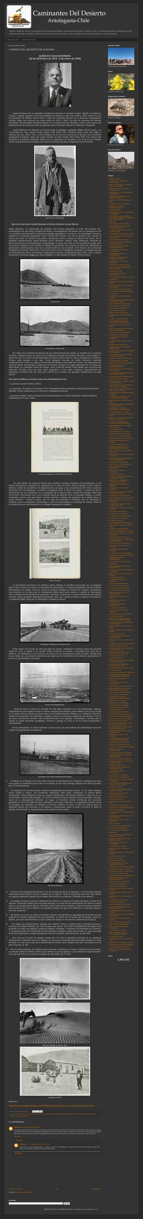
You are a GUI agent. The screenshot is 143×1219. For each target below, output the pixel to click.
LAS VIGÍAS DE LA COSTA (117, 856)
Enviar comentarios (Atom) (25, 1192)
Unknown (17, 1127)
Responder (17, 1136)
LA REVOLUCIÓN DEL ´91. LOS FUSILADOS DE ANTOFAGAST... (119, 652)
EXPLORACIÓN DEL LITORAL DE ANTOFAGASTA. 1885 (119, 504)
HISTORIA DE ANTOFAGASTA (53, 1114)
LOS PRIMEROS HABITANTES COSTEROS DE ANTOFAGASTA (119, 321)
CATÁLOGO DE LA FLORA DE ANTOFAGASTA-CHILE (118, 793)
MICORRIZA (113, 832)
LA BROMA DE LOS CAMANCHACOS (120, 686)
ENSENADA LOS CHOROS (117, 700)
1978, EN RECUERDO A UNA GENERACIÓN (118, 467)
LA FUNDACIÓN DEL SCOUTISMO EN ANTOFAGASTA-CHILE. (121, 492)
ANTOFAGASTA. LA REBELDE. (118, 514)
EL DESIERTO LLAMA (116, 936)
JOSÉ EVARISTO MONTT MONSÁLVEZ (121, 716)
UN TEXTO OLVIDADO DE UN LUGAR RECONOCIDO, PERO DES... (121, 723)
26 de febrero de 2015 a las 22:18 (40, 1144)
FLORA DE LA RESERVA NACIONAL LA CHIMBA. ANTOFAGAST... (121, 477)
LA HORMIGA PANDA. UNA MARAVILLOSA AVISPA (117, 366)
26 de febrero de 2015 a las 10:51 (30, 1127)
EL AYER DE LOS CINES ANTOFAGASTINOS (116, 207)
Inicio (56, 1189)
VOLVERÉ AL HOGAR (116, 858)
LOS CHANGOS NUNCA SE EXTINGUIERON (117, 254)
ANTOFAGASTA (19, 1114)
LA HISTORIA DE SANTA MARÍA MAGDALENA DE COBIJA (119, 665)
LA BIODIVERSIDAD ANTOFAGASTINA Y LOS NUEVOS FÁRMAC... (121, 373)
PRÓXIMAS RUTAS (29, 40)
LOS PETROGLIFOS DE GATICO (119, 431)
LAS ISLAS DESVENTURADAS (118, 583)
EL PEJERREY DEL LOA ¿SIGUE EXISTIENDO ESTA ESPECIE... (119, 739)
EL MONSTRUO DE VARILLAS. (118, 345)
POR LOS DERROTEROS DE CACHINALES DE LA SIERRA (118, 933)
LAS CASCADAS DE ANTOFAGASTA (120, 289)
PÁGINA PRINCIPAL (115, 179)
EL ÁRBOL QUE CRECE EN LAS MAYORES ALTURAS (119, 878)
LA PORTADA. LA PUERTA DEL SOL (120, 464)
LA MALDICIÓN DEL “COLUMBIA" (119, 412)
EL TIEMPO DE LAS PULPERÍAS (119, 742)
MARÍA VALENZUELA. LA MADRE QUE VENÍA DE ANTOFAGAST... (121, 459)
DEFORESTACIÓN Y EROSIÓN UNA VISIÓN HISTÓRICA (120, 755)
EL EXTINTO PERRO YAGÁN (118, 797)
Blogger (96, 1209)
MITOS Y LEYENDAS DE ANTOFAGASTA (84, 1114)
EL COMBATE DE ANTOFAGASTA (119, 495)
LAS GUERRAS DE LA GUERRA (119, 588)
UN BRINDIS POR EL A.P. (117, 765)
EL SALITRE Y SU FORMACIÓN (119, 830)
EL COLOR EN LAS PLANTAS (118, 721)
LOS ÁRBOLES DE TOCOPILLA (119, 308)
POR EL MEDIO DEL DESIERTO (119, 924)
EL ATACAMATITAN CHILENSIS (118, 775)
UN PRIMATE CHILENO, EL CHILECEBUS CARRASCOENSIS (119, 697)
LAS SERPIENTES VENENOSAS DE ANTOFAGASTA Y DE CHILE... (120, 784)
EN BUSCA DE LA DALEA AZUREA (119, 561)
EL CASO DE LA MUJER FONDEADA (120, 759)
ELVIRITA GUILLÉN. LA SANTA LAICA (120, 358)
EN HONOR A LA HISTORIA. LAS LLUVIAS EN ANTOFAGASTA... (119, 397)
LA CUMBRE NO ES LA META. (118, 900)
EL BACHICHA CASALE (116, 799)
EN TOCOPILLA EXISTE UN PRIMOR (120, 718)
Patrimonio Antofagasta (16, 1116)
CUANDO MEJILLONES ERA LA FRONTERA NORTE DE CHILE (119, 447)
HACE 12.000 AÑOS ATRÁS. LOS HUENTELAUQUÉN (119, 197)
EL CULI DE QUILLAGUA (117, 656)
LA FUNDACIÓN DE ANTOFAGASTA (120, 826)
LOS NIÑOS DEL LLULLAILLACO (119, 707)
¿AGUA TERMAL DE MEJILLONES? (120, 304)
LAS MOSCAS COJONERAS (118, 886)
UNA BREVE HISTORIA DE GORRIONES (121, 644)
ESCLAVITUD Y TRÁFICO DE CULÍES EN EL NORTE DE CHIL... (120, 355)
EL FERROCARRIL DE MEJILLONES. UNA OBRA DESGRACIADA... (120, 727)
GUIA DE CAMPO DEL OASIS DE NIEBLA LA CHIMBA (119, 839)
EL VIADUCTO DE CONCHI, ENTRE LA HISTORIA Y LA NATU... (121, 790)
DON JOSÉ (112, 221)
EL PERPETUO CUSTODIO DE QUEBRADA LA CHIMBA (118, 258)
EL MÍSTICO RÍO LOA (116, 658)
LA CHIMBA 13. (114, 279)
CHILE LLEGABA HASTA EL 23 (118, 313)
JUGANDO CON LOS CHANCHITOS (120, 614)
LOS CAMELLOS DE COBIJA (118, 511)
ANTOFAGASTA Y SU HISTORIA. (119, 204)
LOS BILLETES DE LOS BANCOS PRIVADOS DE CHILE (119, 768)
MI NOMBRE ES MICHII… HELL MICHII (121, 871)
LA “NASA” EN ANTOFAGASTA (118, 319)
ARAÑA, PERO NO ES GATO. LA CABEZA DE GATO (119, 593)
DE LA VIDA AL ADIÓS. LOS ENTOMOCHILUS (117, 601)
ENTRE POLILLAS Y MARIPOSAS (119, 882)
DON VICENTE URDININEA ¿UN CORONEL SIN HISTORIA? (119, 481)
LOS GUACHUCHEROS (116, 810)
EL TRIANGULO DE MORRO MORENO (121, 291)
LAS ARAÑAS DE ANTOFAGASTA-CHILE (121, 277)
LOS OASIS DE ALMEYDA (117, 310)
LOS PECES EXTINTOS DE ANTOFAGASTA (117, 274)
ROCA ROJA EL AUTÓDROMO (118, 703)
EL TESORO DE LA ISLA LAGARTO (120, 516)
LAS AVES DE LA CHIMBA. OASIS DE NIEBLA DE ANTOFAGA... (120, 418)
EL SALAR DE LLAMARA (116, 634)
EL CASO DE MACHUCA (116, 616)
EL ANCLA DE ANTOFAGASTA (118, 444)
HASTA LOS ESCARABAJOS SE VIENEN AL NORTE (119, 907)
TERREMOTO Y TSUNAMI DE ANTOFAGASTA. (118, 181)
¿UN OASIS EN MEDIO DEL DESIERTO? (121, 876)
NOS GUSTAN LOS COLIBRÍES (118, 694)
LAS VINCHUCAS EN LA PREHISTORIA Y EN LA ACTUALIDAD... (121, 242)
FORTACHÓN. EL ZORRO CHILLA (119, 543)
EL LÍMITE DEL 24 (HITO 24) (118, 608)
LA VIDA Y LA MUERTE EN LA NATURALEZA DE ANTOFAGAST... (119, 422)
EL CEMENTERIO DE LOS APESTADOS (121, 234)
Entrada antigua (96, 1189)
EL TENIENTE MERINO (116, 577)
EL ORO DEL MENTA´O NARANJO (119, 590)
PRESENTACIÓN (13, 40)
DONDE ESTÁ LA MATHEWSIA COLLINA (121, 807)
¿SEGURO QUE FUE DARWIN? (119, 712)
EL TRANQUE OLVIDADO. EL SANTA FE (121, 672)
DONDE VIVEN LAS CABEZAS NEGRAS (121, 942)
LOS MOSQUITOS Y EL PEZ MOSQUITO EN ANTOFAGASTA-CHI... (121, 649)
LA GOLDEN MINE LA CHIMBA (118, 705)
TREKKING (26, 1116)
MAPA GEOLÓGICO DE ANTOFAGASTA (121, 498)
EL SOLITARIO (113, 294)
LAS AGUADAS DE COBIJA (117, 846)
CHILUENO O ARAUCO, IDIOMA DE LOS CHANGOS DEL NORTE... (121, 300)
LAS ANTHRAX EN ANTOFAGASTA (120, 922)
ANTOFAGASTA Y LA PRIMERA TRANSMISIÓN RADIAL (118, 246)
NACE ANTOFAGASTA (116, 429)
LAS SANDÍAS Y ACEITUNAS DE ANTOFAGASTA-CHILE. (119, 226)
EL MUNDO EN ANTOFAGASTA (118, 335)
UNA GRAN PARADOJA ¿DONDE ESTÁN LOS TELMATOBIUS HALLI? (120, 619)
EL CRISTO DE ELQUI (116, 520)
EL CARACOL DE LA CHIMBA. (118, 518)
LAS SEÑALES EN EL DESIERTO (119, 332)
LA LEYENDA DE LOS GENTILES (119, 947)
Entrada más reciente (15, 1189)
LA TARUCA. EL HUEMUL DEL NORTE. (121, 555)
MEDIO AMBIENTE (67, 1114)
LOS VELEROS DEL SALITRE (118, 379)
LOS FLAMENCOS (115, 823)
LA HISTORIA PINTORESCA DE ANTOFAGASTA (119, 250)
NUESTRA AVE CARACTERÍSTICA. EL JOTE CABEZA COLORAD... (121, 389)
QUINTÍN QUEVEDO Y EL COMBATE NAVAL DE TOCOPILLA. (120, 185)
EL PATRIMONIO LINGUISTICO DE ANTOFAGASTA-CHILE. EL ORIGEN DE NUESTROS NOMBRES (121, 217)
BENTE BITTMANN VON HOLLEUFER (120, 438)
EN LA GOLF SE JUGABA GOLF (119, 586)
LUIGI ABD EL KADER (116, 271)
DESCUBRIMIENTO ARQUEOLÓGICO (121, 523)
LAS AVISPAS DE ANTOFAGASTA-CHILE (121, 866)
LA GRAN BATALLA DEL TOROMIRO (120, 753)
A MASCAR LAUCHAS (116, 709)
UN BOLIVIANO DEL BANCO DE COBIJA (121, 747)
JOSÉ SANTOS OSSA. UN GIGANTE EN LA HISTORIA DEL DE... (121, 404)
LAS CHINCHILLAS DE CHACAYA (119, 306)
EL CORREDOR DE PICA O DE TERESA (121, 668)
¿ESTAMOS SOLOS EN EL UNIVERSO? (121, 945)
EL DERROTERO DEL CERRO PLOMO (121, 377)
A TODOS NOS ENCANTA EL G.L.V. (120, 744)
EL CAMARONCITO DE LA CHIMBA (120, 553)
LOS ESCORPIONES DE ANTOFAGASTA (116, 771)
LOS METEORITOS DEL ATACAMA (120, 714)
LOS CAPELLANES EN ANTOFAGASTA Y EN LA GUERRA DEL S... (121, 329)
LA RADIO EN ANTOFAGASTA (118, 646)
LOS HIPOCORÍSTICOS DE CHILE (119, 904)
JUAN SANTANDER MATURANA (119, 240)
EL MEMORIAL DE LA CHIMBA (118, 361)
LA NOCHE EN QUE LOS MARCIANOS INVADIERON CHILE (121, 540)
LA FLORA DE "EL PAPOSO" (118, 930)
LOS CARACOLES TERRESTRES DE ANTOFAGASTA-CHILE (120, 835)
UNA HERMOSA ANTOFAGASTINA (119, 434)
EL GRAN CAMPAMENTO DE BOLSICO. (121, 531)
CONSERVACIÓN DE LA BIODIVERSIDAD (116, 558)
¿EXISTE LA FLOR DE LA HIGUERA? (120, 869)
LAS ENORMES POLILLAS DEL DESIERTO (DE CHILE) (118, 863)
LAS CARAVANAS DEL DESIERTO (119, 692)
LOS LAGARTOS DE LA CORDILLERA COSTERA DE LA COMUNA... (120, 385)
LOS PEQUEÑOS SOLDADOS (118, 462)
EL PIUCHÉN (113, 564)
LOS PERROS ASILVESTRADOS (119, 537)
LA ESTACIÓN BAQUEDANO (118, 828)
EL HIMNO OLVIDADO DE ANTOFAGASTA (117, 604)
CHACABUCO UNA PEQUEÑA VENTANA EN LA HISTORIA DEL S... (121, 661)
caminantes (23, 1144)
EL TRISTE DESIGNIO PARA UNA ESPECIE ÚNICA (119, 636)
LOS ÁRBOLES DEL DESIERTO (119, 805)
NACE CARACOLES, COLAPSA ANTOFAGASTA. (118, 189)
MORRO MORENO (115, 210)
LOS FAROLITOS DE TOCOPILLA (119, 224)
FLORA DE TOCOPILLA (116, 474)
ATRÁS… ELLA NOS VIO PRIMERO (120, 436)
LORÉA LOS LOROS (115, 787)
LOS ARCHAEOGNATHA (116, 860)
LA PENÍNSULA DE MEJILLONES (119, 265)
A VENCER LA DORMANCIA (117, 884)
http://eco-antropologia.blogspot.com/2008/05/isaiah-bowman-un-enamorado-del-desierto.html (51, 1106)
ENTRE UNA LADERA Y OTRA (118, 873)
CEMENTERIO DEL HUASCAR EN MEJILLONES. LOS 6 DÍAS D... (119, 689)
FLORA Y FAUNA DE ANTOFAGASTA (35, 1114)
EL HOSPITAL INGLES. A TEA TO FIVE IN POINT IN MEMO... (121, 761)
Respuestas (19, 1140)
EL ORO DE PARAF (115, 670)
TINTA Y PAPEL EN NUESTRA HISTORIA (121, 363)
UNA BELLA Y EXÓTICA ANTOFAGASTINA (116, 749)
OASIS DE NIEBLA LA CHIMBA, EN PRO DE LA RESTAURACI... (121, 382)
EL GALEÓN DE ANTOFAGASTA (119, 777)
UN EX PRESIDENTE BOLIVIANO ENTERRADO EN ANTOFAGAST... (119, 675)
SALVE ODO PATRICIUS (116, 902)
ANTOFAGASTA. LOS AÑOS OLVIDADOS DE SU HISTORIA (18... (120, 408)
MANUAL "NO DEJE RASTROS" (119, 529)
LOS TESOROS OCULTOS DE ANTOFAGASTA (118, 683)
